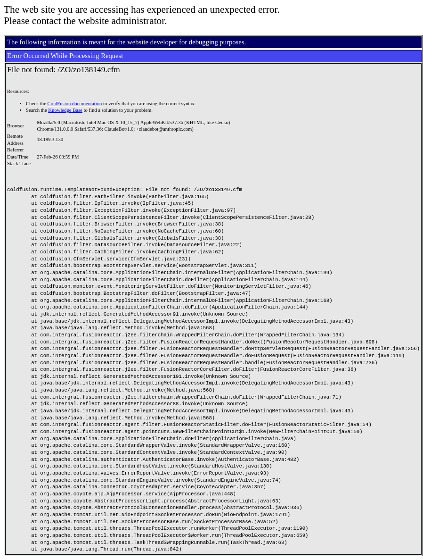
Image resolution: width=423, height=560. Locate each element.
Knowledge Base (65, 110)
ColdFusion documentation (75, 103)
